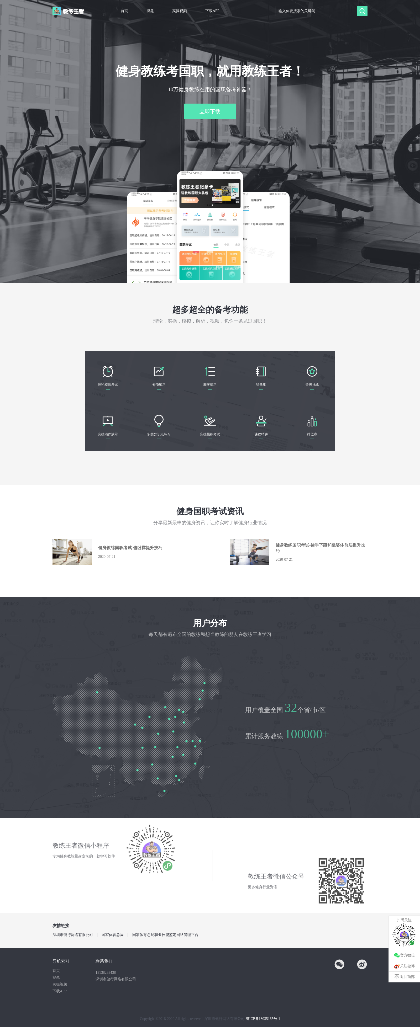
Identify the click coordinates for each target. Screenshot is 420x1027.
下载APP (212, 11)
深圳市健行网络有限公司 (72, 935)
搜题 (150, 11)
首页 (124, 11)
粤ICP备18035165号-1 (263, 1019)
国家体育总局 (113, 935)
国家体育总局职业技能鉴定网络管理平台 (165, 935)
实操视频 (179, 11)
